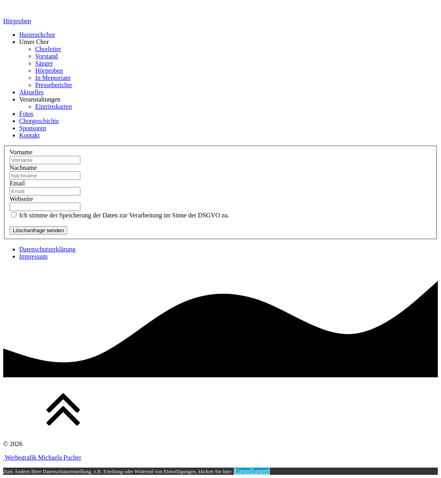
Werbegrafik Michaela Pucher (42, 457)
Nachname (23, 167)
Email (17, 183)
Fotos (26, 113)
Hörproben (17, 21)
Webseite (21, 198)
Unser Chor (34, 41)
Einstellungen (251, 471)
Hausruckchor (37, 34)
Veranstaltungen (39, 99)
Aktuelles (31, 92)
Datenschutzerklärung (47, 249)
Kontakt (29, 135)
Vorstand (46, 56)
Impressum (33, 256)
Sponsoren (32, 128)
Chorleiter (48, 49)
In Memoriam (52, 77)
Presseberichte (53, 85)
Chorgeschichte (39, 121)
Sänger (44, 63)
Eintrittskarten (53, 106)
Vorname (21, 152)
